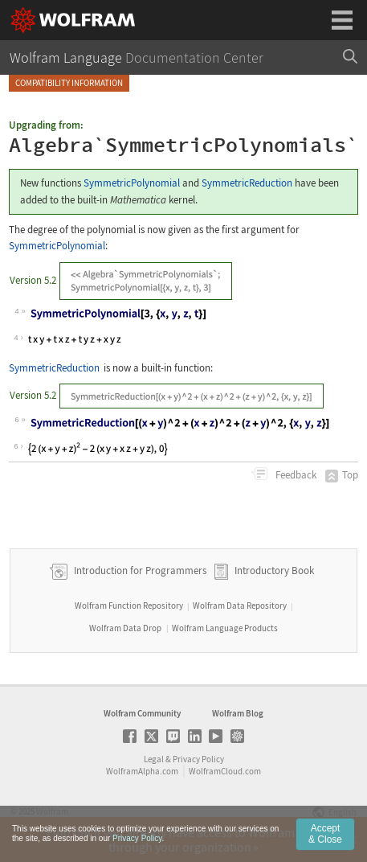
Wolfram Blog (237, 713)
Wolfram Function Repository (129, 605)
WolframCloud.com (225, 771)
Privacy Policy (198, 759)
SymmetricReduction (247, 183)
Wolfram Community (142, 713)
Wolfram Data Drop (125, 628)
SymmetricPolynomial (132, 183)
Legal (154, 759)
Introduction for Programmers (138, 570)
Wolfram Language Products (225, 628)
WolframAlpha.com (142, 771)
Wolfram (52, 811)
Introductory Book (274, 570)
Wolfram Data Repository (240, 605)
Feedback (294, 475)
